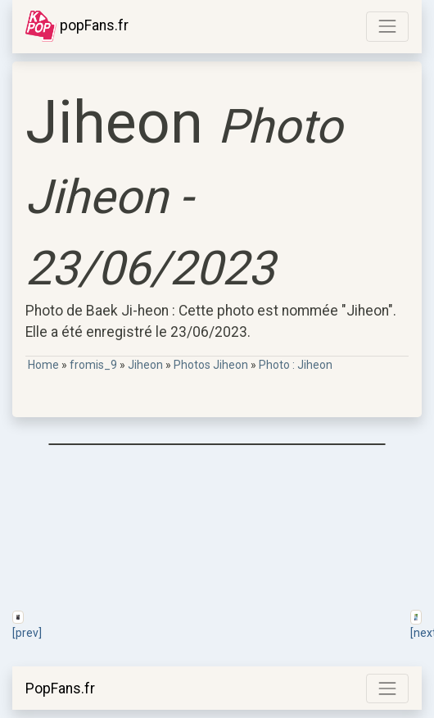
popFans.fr (77, 26)
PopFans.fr (60, 688)
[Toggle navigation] (387, 26)
